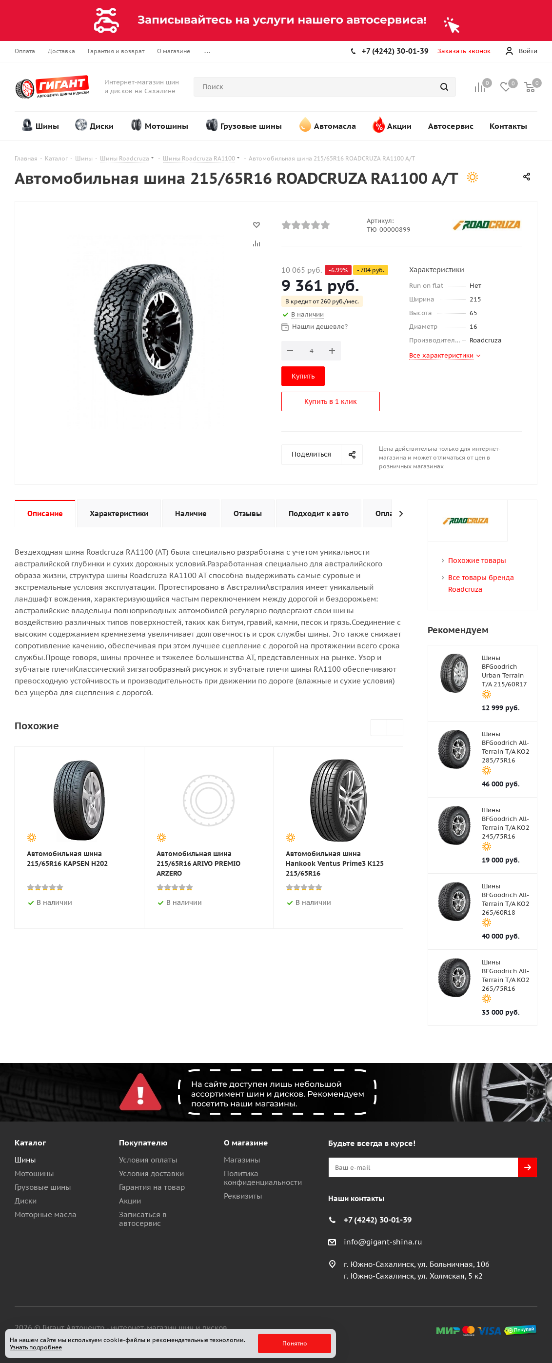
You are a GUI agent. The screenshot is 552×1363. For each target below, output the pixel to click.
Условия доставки (151, 1173)
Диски (26, 1200)
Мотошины (34, 1173)
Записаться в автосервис (143, 1219)
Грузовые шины (43, 1187)
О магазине (246, 1142)
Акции (130, 1200)
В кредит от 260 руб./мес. (322, 301)
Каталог (30, 1142)
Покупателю (143, 1142)
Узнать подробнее (36, 1347)
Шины (25, 1159)
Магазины (242, 1159)
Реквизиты (243, 1196)
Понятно (294, 1343)
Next (395, 728)
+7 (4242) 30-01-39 (395, 51)
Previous (379, 728)
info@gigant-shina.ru (383, 1241)
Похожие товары (477, 560)
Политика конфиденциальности (263, 1178)
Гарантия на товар (152, 1187)
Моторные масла (46, 1214)
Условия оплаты (148, 1159)
